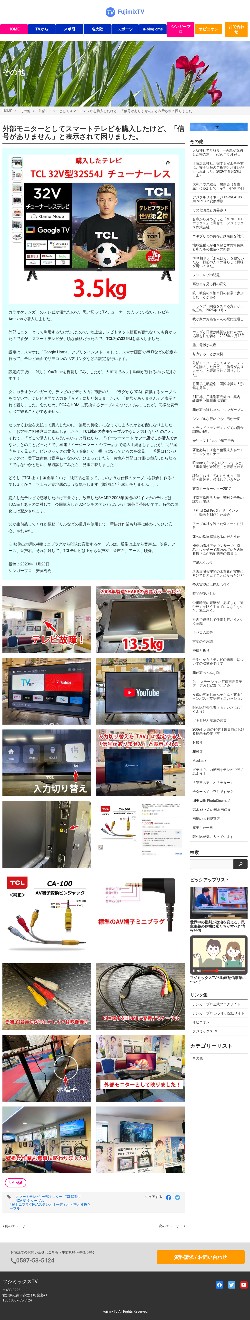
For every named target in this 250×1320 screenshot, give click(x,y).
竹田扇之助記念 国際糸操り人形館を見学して (218, 386)
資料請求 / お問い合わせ (200, 1257)
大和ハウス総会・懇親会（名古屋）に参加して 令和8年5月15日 (218, 186)
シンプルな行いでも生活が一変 (216, 419)
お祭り (197, 742)
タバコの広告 (202, 632)
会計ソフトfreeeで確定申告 (213, 441)
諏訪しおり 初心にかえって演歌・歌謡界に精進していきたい (216, 478)
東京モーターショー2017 (211, 489)
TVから (41, 29)
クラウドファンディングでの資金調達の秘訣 (218, 430)
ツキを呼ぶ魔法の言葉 (209, 720)
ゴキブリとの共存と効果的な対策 (218, 236)
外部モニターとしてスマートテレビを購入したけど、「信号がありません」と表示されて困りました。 (117, 111)
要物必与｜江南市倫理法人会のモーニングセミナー (218, 452)
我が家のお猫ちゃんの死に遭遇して (218, 321)
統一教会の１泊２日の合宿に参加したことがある (218, 295)
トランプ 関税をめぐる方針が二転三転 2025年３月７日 (218, 308)
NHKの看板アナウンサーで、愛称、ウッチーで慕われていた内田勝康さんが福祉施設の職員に (218, 549)
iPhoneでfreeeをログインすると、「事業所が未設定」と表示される (218, 465)
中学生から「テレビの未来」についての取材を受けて (218, 661)
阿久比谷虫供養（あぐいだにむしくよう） (218, 709)
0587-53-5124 (35, 1260)
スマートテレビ (28, 1197)
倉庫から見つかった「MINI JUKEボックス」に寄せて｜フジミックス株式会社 (218, 223)
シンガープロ (180, 29)
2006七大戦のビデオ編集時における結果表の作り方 (218, 731)
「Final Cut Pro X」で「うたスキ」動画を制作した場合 (215, 512)
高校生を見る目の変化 (209, 284)
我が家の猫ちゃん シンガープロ (218, 410)
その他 (25, 111)
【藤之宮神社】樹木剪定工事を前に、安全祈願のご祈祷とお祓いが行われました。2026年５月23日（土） (218, 169)
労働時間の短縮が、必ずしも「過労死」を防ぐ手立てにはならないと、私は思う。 (218, 606)
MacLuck (199, 761)
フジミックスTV (204, 1031)
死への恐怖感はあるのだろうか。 (218, 537)
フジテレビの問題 (206, 275)
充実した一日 (202, 828)
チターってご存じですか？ (212, 792)
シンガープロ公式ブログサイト (216, 1004)
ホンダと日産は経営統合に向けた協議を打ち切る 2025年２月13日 (218, 334)
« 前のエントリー (15, 1226)
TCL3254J (72, 1197)
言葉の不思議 (202, 641)
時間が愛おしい (204, 593)
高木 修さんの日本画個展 (211, 810)
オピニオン (208, 29)
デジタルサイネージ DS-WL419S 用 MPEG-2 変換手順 (217, 199)
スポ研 (69, 29)
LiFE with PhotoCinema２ (211, 801)
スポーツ (125, 29)
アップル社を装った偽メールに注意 (218, 526)
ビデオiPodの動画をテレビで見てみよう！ (218, 772)
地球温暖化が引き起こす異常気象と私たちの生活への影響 (218, 247)
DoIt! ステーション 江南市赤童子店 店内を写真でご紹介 (217, 684)
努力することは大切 (207, 354)
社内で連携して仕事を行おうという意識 (218, 621)
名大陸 (97, 29)
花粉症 (197, 752)
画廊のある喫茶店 (206, 819)
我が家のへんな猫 (206, 673)
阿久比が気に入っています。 (214, 837)
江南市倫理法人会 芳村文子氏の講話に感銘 (218, 500)
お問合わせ (236, 29)
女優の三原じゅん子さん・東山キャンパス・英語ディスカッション (218, 696)
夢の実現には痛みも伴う (211, 584)
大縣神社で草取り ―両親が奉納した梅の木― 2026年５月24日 (217, 152)
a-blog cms (153, 29)
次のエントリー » (172, 1226)
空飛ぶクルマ (202, 562)
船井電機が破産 (204, 345)
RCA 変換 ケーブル (30, 1201)
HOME (14, 29)
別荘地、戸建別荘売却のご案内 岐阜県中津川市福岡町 (218, 399)
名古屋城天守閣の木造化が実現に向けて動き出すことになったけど (218, 573)
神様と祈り (201, 650)
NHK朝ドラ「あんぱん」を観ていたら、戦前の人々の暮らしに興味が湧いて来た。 (218, 262)
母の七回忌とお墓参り (209, 210)
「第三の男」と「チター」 (212, 783)
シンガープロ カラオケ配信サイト (218, 1013)
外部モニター (52, 1197)
